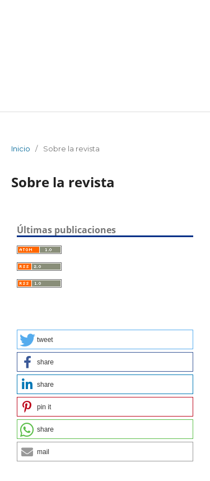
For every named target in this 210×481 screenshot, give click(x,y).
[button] (105, 339)
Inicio (20, 148)
